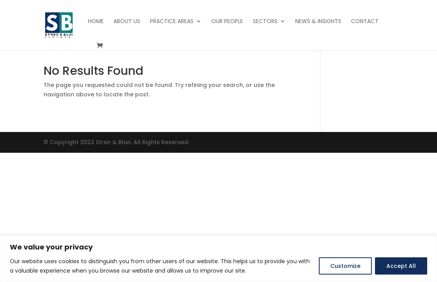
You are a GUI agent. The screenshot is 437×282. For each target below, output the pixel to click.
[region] (218, 258)
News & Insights (318, 21)
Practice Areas (172, 21)
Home (96, 21)
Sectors (265, 21)
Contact (364, 21)
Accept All (401, 266)
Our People (227, 21)
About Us (126, 21)
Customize (345, 266)
